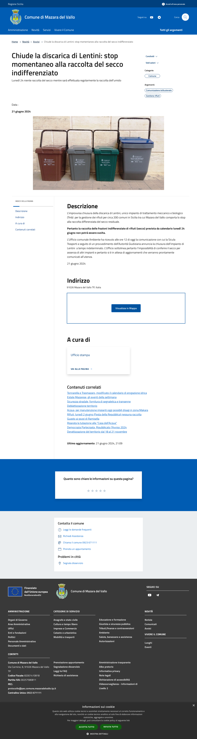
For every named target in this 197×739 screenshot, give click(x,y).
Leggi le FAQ (60, 671)
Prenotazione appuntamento (69, 662)
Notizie (148, 620)
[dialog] (98, 720)
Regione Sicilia (15, 4)
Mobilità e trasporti (64, 637)
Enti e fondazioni (17, 633)
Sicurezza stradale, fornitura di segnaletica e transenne (99, 401)
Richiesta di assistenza (66, 675)
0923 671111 (34, 693)
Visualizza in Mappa (126, 308)
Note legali (105, 675)
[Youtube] (150, 17)
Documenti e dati (17, 645)
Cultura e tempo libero (66, 624)
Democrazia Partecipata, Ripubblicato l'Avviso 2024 (97, 427)
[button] (98, 733)
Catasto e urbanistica (65, 633)
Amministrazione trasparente (115, 662)
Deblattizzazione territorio (82, 406)
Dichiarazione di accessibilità (114, 679)
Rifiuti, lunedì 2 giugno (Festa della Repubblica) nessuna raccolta (104, 414)
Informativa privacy (109, 671)
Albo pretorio (106, 667)
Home (15, 42)
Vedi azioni (153, 63)
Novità (25, 42)
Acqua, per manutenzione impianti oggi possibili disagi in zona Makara (107, 410)
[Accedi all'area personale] (173, 4)
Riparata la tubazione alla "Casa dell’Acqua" (92, 423)
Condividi (152, 56)
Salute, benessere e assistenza (115, 637)
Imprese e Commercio (65, 628)
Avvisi (36, 42)
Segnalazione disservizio (67, 667)
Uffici (11, 628)
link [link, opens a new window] (128, 720)
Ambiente (104, 632)
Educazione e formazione (112, 619)
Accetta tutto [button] (86, 727)
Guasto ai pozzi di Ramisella (83, 419)
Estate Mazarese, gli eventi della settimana (92, 397)
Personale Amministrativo (22, 641)
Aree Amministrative (19, 624)
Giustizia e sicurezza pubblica (114, 624)
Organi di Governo (17, 620)
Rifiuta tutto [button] (111, 726)
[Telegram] (158, 17)
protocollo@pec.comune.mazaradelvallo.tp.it (32, 688)
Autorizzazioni (106, 641)
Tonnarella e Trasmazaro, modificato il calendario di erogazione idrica (107, 393)
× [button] (193, 705)
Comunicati (151, 624)
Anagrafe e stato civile (66, 620)
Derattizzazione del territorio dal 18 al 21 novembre (97, 432)
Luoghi (148, 643)
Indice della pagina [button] (24, 201)
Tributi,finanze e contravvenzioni (116, 628)
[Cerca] (185, 17)
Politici (11, 637)
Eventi (148, 647)
